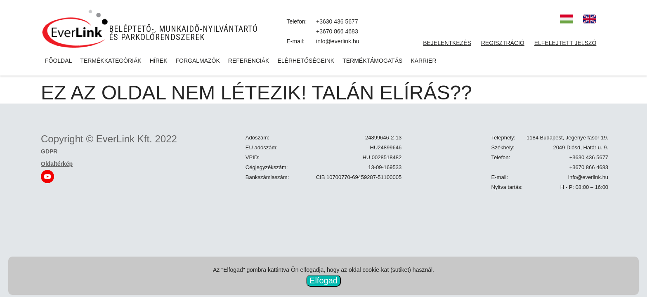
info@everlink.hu (337, 41)
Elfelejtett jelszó (565, 43)
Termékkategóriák (110, 60)
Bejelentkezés (447, 43)
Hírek (159, 60)
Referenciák (248, 60)
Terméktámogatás (372, 60)
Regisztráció (502, 43)
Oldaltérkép (57, 163)
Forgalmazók (197, 60)
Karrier (423, 60)
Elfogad (323, 280)
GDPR (49, 151)
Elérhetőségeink (305, 60)
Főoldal (58, 60)
